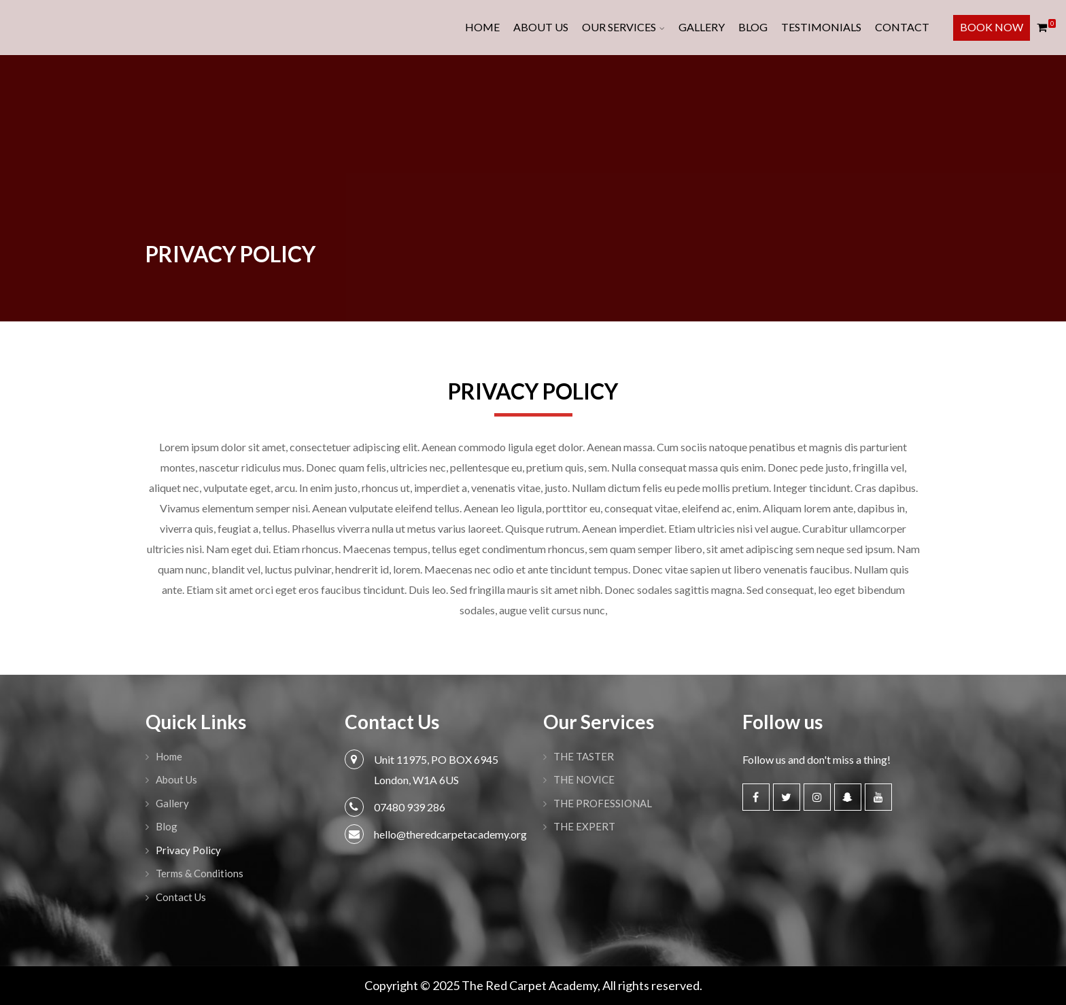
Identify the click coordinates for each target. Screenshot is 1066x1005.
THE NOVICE (584, 779)
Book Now (991, 26)
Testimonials (821, 26)
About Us (540, 26)
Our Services (619, 26)
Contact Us (181, 897)
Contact (902, 26)
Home (482, 26)
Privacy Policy (188, 850)
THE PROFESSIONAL (602, 803)
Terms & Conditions (199, 873)
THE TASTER (583, 756)
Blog (753, 26)
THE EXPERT (584, 826)
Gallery (701, 26)
